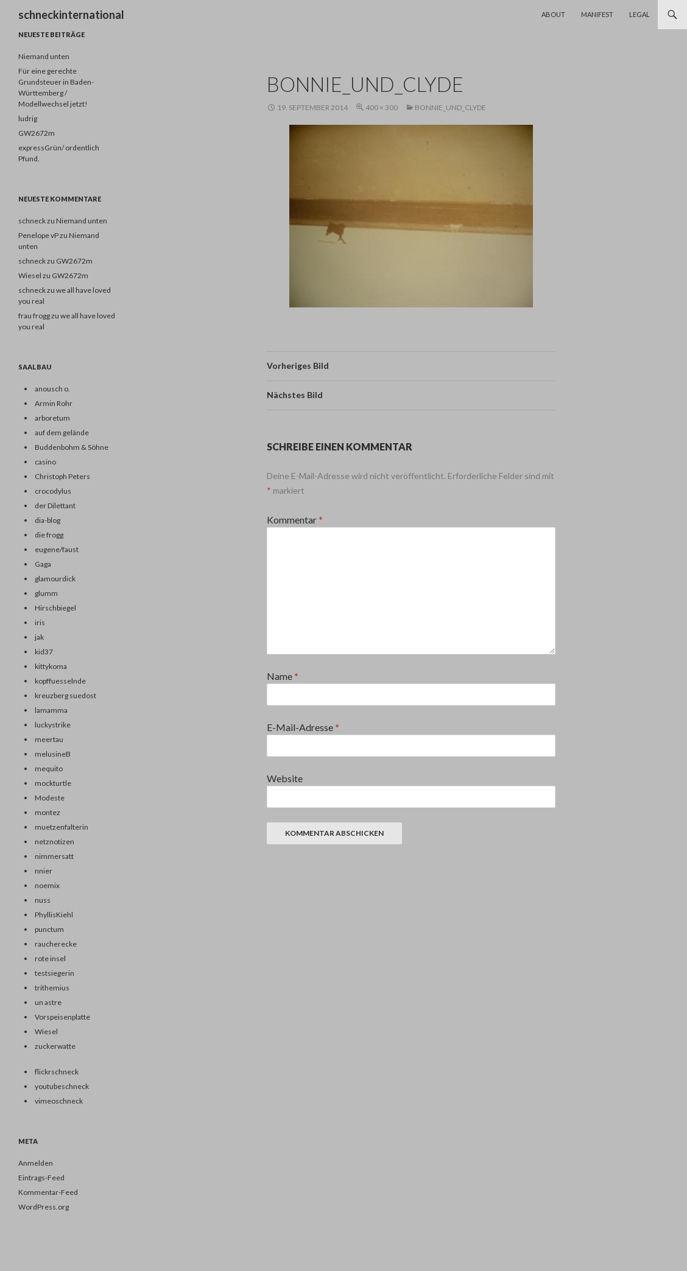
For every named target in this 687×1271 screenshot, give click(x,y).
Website (285, 778)
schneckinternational (71, 14)
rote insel (50, 958)
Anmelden (35, 1163)
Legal (639, 14)
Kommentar (295, 519)
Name (282, 676)
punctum (49, 929)
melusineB (53, 753)
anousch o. (52, 388)
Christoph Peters (62, 476)
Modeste (50, 797)
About (553, 14)
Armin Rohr (53, 403)
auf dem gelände (62, 432)
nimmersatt (54, 856)
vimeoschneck (59, 1100)
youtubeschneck (62, 1086)
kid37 (44, 651)
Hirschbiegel (55, 607)
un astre (48, 1002)
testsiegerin (54, 973)
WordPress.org (43, 1206)
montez (47, 812)
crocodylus (53, 490)
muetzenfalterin (61, 827)
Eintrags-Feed (41, 1177)
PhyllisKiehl (54, 914)
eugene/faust (57, 549)
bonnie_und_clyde (450, 107)
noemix (47, 885)
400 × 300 (381, 107)
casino (45, 461)
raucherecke (56, 943)
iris (40, 622)
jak (39, 637)
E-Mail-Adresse (303, 727)
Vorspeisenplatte (62, 1016)
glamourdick (55, 578)
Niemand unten (43, 56)
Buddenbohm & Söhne (71, 447)
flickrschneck (57, 1071)
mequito (49, 768)
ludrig (27, 118)
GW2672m (36, 133)
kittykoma (51, 666)
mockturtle (53, 783)
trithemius (52, 987)
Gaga (43, 564)
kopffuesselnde (60, 680)
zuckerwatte (55, 1046)
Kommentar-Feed (48, 1192)
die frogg (49, 534)
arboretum (52, 417)
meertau (49, 739)
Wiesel (46, 1031)
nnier (43, 870)
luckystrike (53, 724)
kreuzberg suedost (65, 695)
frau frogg (34, 315)
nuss (43, 900)
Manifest (597, 14)
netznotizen (54, 841)
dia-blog (47, 520)
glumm (46, 593)
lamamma (51, 710)
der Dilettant (55, 505)
